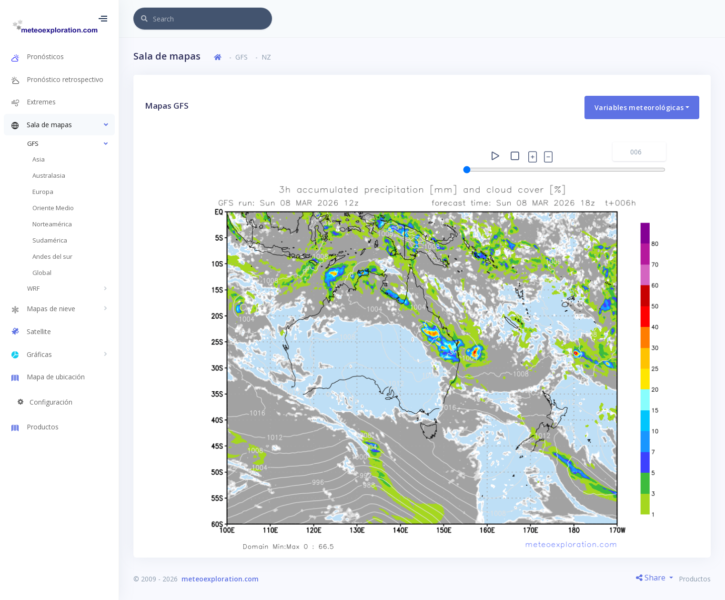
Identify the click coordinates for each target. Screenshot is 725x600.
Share (651, 577)
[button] (59, 125)
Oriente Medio (53, 207)
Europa (42, 191)
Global (41, 272)
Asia (38, 159)
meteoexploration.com (220, 578)
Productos (695, 578)
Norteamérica (52, 224)
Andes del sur (52, 256)
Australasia (48, 175)
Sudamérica (49, 240)
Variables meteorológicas (639, 107)
